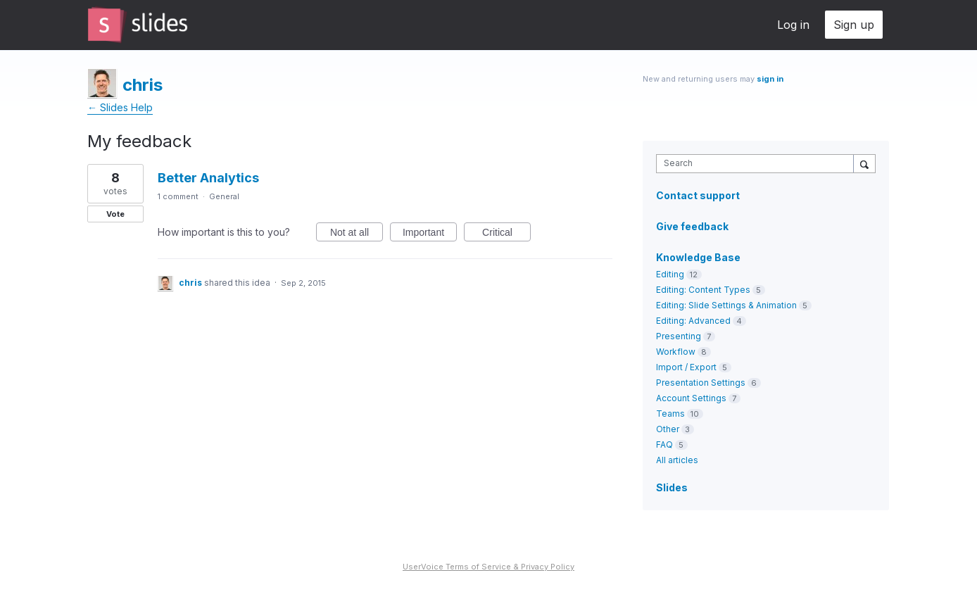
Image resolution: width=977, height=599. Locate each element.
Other (667, 429)
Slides (672, 487)
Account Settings (691, 398)
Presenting (678, 336)
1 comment (178, 196)
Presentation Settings (700, 382)
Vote (115, 214)
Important (430, 234)
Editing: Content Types (703, 289)
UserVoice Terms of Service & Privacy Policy (488, 567)
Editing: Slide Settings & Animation (726, 305)
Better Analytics (208, 177)
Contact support (698, 196)
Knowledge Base (698, 257)
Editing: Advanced (693, 320)
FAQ (664, 444)
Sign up (853, 25)
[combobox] (758, 163)
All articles (677, 460)
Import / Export (686, 367)
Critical (506, 234)
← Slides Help (120, 107)
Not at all (356, 234)
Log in (793, 25)
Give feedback (692, 226)
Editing (670, 274)
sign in (770, 79)
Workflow (675, 351)
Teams (670, 413)
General (224, 196)
